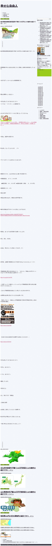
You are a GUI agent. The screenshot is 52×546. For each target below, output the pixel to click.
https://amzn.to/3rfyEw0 (6, 341)
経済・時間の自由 (5, 18)
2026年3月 (40, 88)
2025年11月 (40, 94)
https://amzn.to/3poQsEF (6, 325)
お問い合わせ (6, 16)
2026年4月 (40, 87)
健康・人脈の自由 (44, 111)
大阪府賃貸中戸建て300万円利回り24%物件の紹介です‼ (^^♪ (45, 41)
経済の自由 (42, 117)
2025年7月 (40, 99)
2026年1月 (40, 91)
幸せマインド (43, 112)
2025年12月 (40, 92)
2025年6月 (40, 101)
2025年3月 (40, 105)
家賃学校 (5, 15)
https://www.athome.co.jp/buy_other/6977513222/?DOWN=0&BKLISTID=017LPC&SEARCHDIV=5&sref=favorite (15, 215)
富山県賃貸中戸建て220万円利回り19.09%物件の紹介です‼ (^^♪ (45, 33)
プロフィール (6, 13)
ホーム (4, 12)
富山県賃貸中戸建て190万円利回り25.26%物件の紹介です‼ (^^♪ (45, 37)
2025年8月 (40, 98)
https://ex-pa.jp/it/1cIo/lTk (6, 277)
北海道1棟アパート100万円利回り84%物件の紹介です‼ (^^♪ (45, 28)
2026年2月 (40, 89)
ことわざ (42, 110)
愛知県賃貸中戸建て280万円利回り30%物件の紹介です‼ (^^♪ (45, 24)
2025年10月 (40, 95)
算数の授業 (42, 115)
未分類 (41, 114)
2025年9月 (40, 97)
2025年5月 (40, 102)
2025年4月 (40, 104)
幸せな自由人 (9, 5)
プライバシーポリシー (6, 544)
